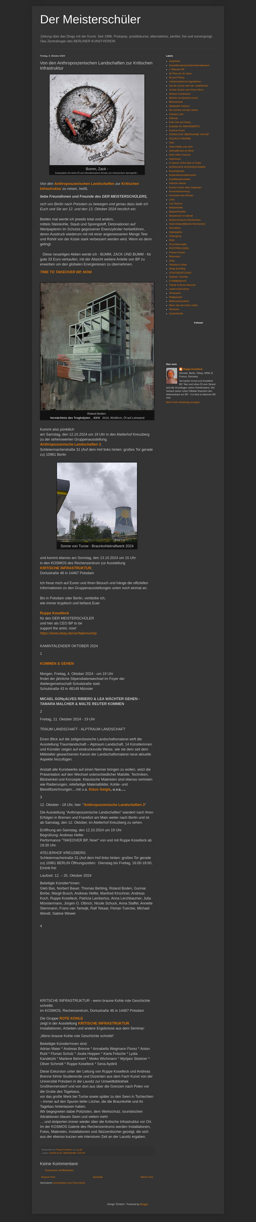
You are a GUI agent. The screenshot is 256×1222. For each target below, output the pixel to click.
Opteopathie (175, 232)
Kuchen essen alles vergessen (185, 187)
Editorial (173, 118)
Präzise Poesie (177, 252)
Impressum (175, 159)
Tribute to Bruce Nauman (182, 285)
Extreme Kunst (177, 130)
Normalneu (175, 228)
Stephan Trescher (178, 276)
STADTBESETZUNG (180, 272)
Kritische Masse (177, 183)
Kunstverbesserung (179, 191)
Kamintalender (176, 171)
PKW (171, 240)
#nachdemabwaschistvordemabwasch (189, 65)
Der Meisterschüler (90, 19)
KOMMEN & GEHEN (57, 664)
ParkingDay (175, 236)
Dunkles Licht (176, 114)
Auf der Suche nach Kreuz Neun (186, 89)
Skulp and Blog (177, 268)
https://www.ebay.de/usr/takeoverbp (68, 633)
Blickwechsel (176, 102)
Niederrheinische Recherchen (185, 220)
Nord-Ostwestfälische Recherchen (187, 224)
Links (172, 199)
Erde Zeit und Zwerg (180, 122)
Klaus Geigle (100, 789)
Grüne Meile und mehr (181, 146)
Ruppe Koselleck (193, 369)
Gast (171, 142)
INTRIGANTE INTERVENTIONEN (187, 167)
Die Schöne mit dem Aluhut (183, 110)
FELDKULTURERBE (180, 138)
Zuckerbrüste (176, 313)
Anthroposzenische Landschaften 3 (114, 805)
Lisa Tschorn (175, 203)
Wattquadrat (175, 297)
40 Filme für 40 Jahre (180, 73)
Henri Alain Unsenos (180, 154)
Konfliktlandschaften (179, 179)
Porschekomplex (178, 244)
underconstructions (179, 289)
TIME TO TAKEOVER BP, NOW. (66, 272)
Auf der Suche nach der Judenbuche (188, 85)
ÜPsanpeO (175, 293)
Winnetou (174, 309)
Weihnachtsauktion (179, 301)
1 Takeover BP (177, 69)
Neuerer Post (48, 1177)
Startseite (98, 1177)
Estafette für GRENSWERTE (184, 126)
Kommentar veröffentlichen (59, 1170)
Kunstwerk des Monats (181, 195)
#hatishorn (174, 61)
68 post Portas (176, 77)
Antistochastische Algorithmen (185, 81)
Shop (172, 260)
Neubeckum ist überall (181, 215)
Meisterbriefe (176, 207)
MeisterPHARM (177, 211)
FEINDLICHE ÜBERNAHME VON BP (67, 1153)
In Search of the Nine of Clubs (185, 163)
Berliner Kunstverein (180, 94)
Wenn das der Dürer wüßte (183, 305)
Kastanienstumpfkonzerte (182, 175)
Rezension (174, 256)
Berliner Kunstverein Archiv (183, 98)
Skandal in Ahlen (178, 264)
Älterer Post (146, 1177)
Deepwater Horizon (179, 106)
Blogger (144, 1204)
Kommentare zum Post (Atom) (69, 1183)
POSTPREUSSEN (179, 248)
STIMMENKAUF (177, 281)
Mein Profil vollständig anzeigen (183, 402)
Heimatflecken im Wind (181, 150)
